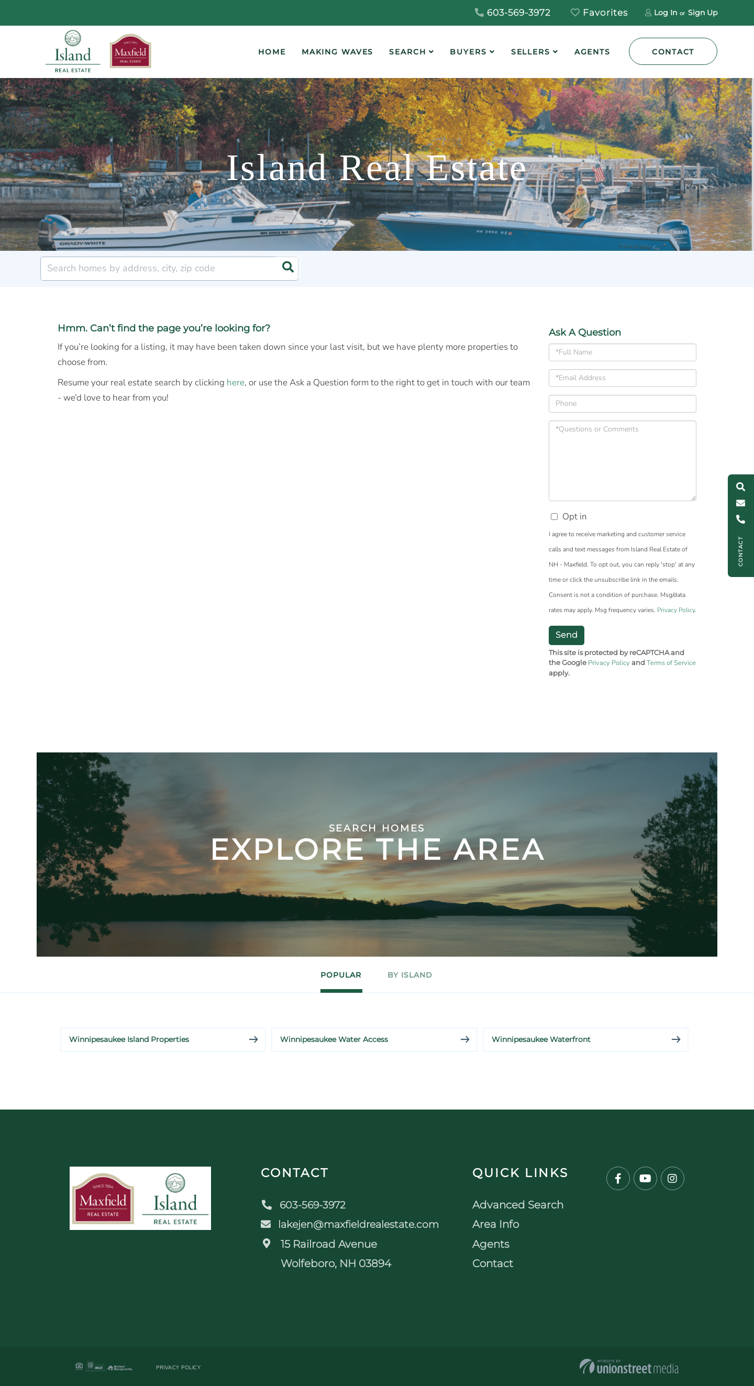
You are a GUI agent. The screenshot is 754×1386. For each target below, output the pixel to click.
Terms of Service (671, 663)
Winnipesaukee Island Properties (129, 1039)
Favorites (599, 12)
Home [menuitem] (272, 52)
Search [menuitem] (407, 52)
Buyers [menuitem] (468, 52)
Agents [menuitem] (592, 52)
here (236, 382)
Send (567, 635)
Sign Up (702, 12)
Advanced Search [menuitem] (522, 1205)
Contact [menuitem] (496, 1263)
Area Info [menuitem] (499, 1224)
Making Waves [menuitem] (338, 52)
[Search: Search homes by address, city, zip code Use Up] (169, 269)
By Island (417, 975)
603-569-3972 (513, 12)
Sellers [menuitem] (530, 52)
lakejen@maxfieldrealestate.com (351, 1224)
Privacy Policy (676, 610)
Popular (334, 975)
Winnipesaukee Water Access (334, 1039)
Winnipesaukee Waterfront (541, 1039)
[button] (286, 268)
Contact (673, 52)
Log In (665, 12)
